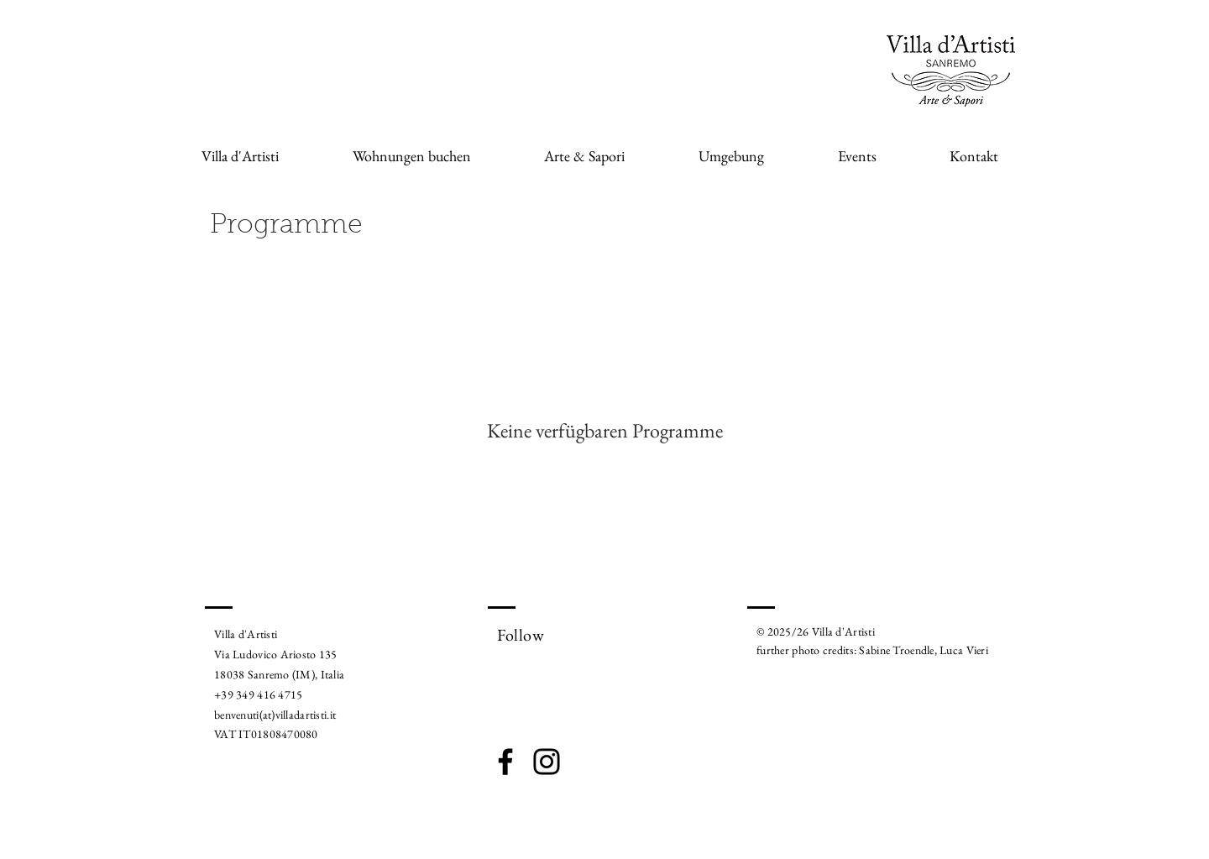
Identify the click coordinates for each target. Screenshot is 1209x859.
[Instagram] (546, 761)
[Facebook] (505, 761)
